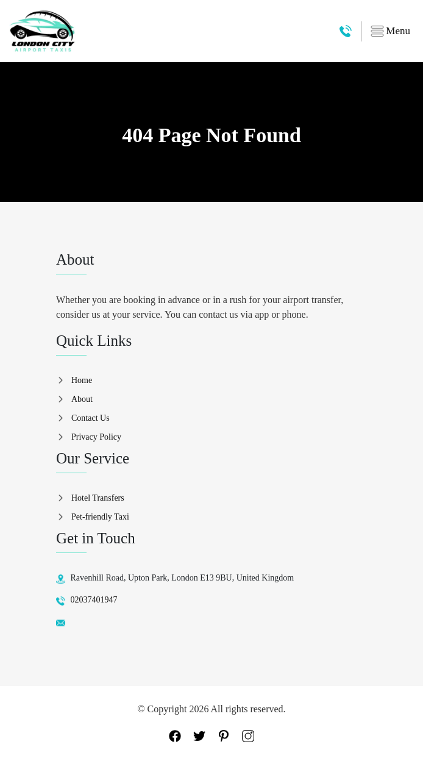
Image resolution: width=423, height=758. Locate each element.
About (82, 399)
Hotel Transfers (97, 497)
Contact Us (90, 418)
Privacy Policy (96, 437)
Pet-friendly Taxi (100, 516)
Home (81, 380)
